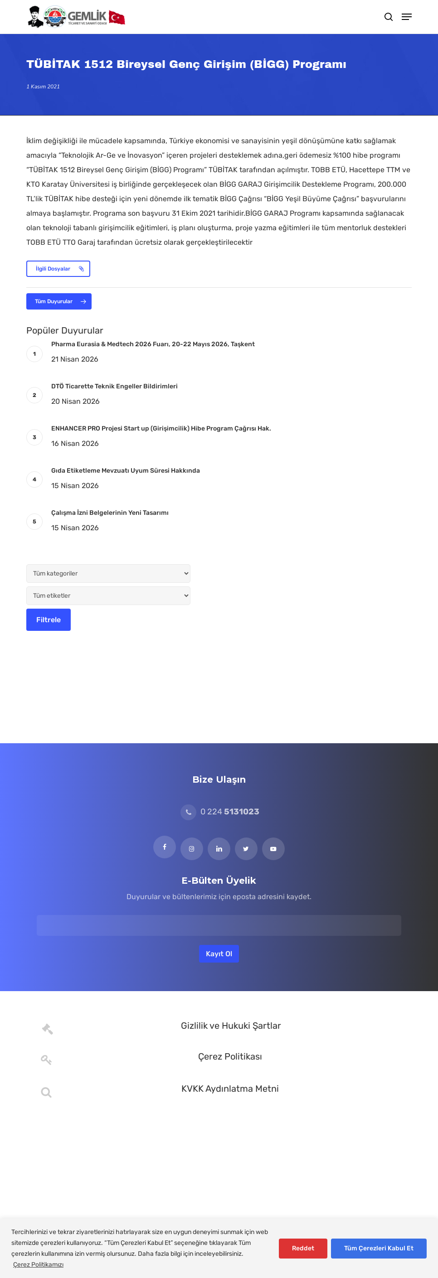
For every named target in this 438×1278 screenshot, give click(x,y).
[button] (407, 16)
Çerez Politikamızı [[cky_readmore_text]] (38, 1264)
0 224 (219, 812)
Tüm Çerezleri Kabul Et (379, 1248)
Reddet (303, 1248)
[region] (219, 1248)
